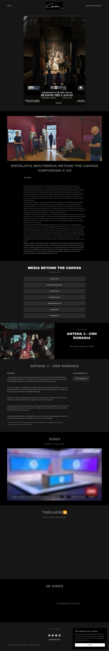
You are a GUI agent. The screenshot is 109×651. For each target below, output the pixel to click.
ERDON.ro (54, 309)
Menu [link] (9, 6)
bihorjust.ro (54, 297)
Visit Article (81, 378)
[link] (54, 5)
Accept (89, 645)
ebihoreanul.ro (54, 303)
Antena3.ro (54, 291)
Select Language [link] (54, 629)
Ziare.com (54, 279)
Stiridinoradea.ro (54, 285)
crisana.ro (54, 316)
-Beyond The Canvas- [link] (93, 6)
